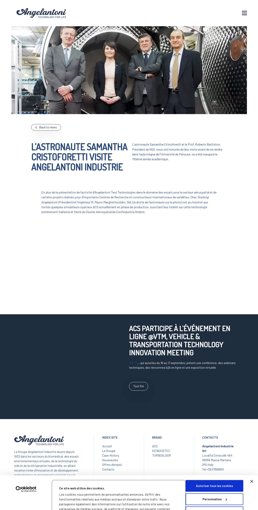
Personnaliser (215, 467)
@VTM (133, 363)
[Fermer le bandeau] (251, 450)
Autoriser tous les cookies (214, 454)
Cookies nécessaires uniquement (214, 481)
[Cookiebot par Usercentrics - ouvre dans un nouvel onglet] (26, 458)
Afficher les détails (73, 500)
